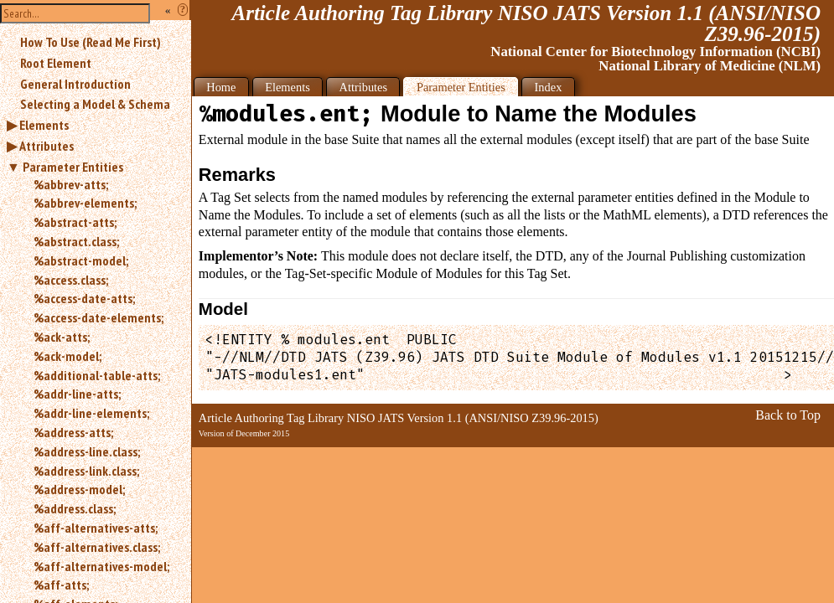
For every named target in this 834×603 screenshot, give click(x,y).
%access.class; (71, 279)
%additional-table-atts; (97, 375)
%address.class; (75, 508)
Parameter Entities (73, 166)
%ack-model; (67, 356)
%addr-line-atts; (77, 393)
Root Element (55, 62)
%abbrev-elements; (85, 202)
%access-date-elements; (98, 317)
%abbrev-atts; (71, 184)
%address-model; (79, 489)
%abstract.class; (76, 241)
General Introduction (75, 83)
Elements (44, 124)
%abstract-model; (81, 260)
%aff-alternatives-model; (101, 566)
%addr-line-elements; (91, 413)
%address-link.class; (86, 470)
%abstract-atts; (75, 222)
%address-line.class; (87, 451)
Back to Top (788, 415)
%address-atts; (73, 432)
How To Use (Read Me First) (90, 42)
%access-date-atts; (84, 298)
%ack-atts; (62, 336)
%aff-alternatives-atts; (96, 527)
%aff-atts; (61, 584)
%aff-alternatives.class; (97, 547)
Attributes (46, 145)
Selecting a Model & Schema (95, 103)
